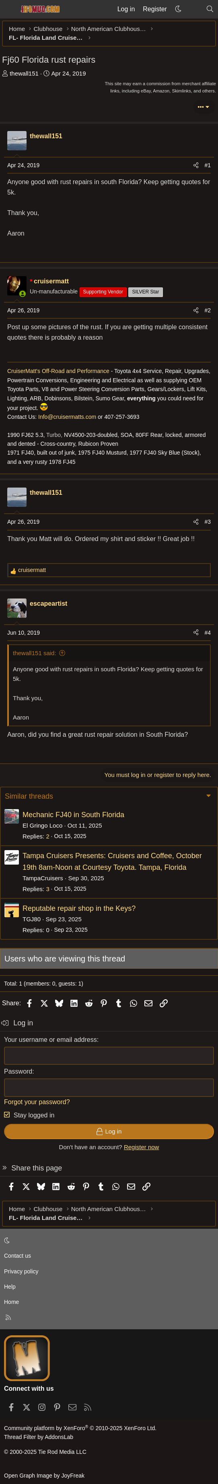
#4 (207, 632)
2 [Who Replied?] (47, 836)
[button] (178, 9)
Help (10, 1286)
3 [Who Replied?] (47, 888)
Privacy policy (21, 1271)
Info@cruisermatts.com (67, 417)
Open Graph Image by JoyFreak (44, 1475)
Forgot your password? (37, 1102)
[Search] (210, 9)
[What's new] (193, 9)
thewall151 (24, 73)
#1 (207, 165)
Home (11, 1302)
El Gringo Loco (42, 825)
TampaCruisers (43, 878)
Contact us (17, 1255)
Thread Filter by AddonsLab (38, 1437)
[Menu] (9, 9)
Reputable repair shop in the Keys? (79, 908)
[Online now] (23, 294)
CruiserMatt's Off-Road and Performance (59, 371)
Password (18, 1071)
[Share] (196, 165)
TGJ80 (32, 919)
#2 (207, 310)
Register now (141, 1147)
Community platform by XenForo (80, 1428)
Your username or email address (50, 1039)
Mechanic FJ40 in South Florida (73, 815)
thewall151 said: (34, 653)
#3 (207, 522)
